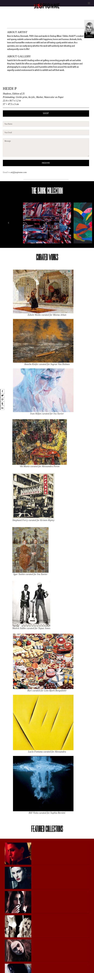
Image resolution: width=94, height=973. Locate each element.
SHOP (46, 113)
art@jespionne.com (19, 172)
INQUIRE (46, 162)
